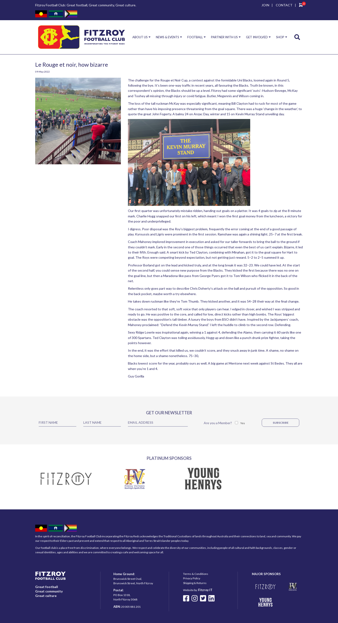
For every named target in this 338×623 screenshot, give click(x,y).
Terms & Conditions (195, 574)
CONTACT (284, 5)
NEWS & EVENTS (167, 37)
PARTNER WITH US (224, 37)
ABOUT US (140, 37)
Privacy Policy (191, 578)
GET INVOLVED (257, 37)
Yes (242, 423)
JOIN (265, 5)
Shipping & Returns (195, 583)
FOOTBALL (195, 37)
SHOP (280, 37)
